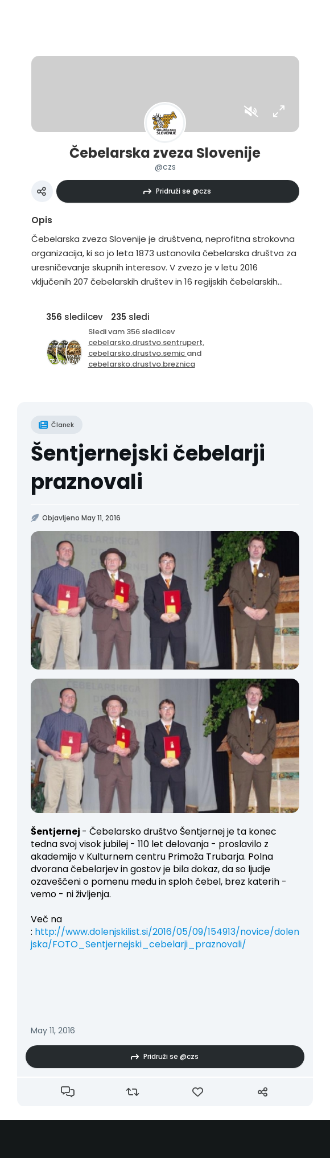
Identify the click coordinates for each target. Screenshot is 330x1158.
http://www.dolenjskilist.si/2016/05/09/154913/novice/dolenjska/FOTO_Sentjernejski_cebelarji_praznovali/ (165, 938)
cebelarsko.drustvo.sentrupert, (146, 342)
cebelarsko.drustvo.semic (137, 353)
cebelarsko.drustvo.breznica (141, 364)
